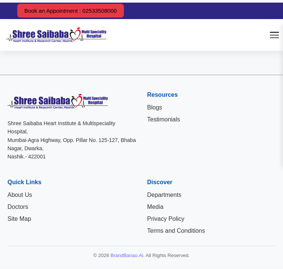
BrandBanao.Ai (126, 255)
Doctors (17, 207)
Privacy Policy (166, 219)
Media (155, 207)
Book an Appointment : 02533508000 (70, 10)
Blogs (154, 107)
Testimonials (163, 119)
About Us (19, 195)
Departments (164, 195)
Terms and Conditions (176, 231)
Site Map (19, 219)
